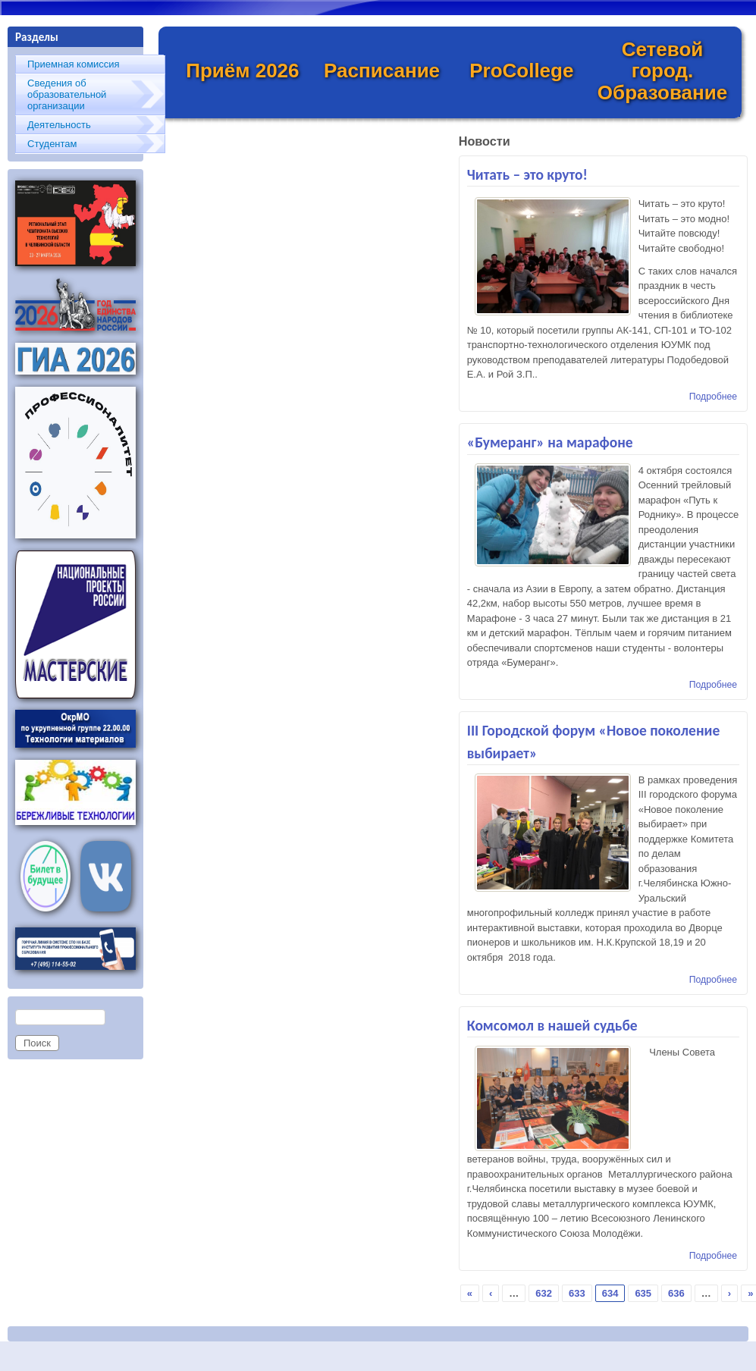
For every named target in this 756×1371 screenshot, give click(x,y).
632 (543, 1293)
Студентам (52, 143)
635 (643, 1293)
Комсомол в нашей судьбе (552, 1025)
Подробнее (713, 396)
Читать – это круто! (527, 174)
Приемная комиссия (73, 64)
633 (577, 1293)
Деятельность (59, 124)
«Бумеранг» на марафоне (550, 442)
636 (676, 1293)
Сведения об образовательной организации (66, 94)
